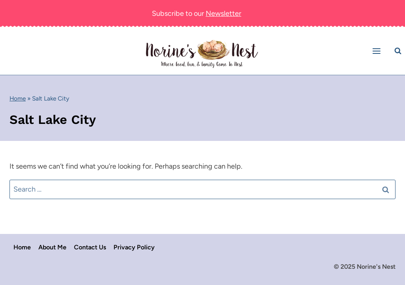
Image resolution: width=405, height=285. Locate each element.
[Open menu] (378, 51)
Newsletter (223, 13)
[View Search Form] (398, 51)
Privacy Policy (134, 247)
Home (17, 98)
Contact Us (90, 247)
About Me (52, 247)
